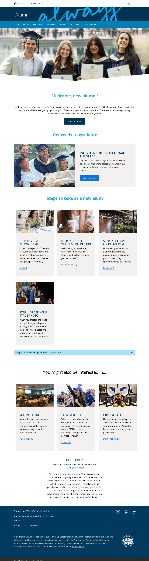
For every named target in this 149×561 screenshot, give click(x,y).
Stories (63, 24)
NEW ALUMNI (38, 24)
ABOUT (26, 24)
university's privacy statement (85, 487)
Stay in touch (74, 121)
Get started (89, 178)
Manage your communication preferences (34, 516)
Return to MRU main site (26, 525)
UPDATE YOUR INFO (90, 24)
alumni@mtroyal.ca (74, 467)
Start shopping (111, 438)
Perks (78, 24)
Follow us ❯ (109, 267)
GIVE (71, 24)
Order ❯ (23, 267)
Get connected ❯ (69, 264)
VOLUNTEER (26, 438)
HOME (17, 24)
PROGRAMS (51, 24)
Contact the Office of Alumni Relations (32, 511)
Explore (66, 442)
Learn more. (78, 546)
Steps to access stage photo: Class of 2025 (38, 353)
